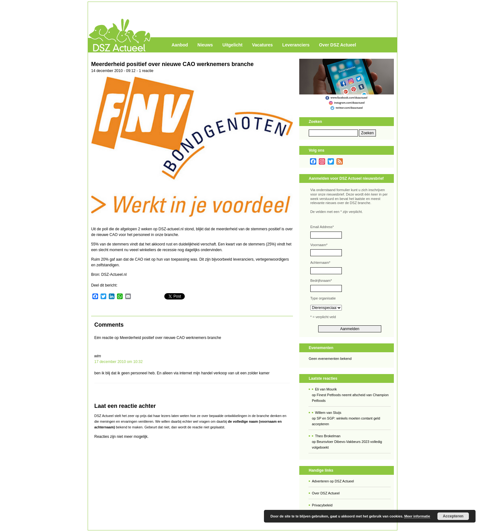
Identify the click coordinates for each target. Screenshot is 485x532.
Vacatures (262, 44)
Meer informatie (417, 516)
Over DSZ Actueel (337, 44)
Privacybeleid (322, 505)
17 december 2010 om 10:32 (118, 362)
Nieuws (205, 44)
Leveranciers (295, 44)
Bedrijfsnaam (321, 280)
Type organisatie (323, 298)
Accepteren (453, 516)
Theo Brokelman (328, 436)
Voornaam (318, 245)
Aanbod (180, 44)
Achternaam (320, 262)
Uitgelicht (232, 44)
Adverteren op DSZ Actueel (333, 481)
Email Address (322, 227)
